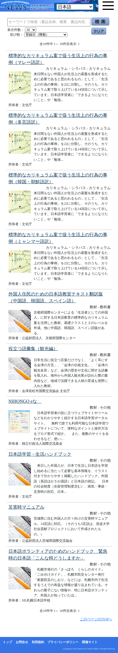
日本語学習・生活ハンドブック (39, 454)
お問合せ (22, 642)
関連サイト (89, 642)
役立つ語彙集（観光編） (33, 348)
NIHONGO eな (25, 401)
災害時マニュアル (26, 507)
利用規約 (38, 642)
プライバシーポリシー (62, 642)
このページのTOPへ (96, 619)
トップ (7, 642)
